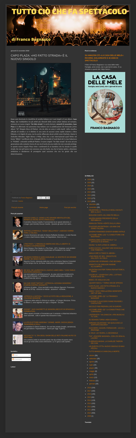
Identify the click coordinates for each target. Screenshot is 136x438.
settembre (93, 359)
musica (20, 201)
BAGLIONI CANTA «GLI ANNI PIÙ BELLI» (104, 215)
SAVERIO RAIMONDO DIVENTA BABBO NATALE (107, 232)
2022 (89, 192)
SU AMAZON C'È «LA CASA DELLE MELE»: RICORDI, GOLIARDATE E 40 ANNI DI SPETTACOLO (104, 58)
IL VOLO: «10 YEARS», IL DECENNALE (103, 333)
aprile (91, 374)
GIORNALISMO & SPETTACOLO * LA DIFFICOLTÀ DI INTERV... (102, 241)
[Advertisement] (105, 154)
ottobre (92, 355)
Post (15, 355)
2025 (89, 183)
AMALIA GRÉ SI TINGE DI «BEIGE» (102, 253)
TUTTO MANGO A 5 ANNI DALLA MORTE (104, 351)
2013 (89, 403)
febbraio (92, 381)
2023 (89, 189)
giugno (92, 368)
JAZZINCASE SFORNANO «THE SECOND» (105, 261)
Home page (44, 207)
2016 (89, 394)
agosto (92, 362)
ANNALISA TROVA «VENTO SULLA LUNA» (105, 223)
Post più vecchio (70, 207)
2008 (89, 416)
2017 (89, 391)
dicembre (92, 204)
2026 (89, 179)
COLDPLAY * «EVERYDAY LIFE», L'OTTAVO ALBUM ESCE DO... (105, 276)
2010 (89, 413)
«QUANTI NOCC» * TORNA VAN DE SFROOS (106, 283)
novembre (93, 207)
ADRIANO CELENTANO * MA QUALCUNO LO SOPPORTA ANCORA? (106, 324)
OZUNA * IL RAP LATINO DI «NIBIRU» (103, 245)
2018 (89, 388)
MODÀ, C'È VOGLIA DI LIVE (99, 280)
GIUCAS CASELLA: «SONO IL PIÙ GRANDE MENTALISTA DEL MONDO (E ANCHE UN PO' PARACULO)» (47, 219)
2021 (89, 195)
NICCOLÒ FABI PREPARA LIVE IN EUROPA (105, 306)
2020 (89, 198)
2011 (89, 410)
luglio (91, 365)
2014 (89, 400)
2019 (89, 201)
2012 (89, 407)
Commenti (17, 359)
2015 (89, 397)
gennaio (92, 384)
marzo (91, 377)
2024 (89, 186)
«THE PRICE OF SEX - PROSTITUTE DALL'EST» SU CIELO (102, 257)
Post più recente (17, 207)
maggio (92, 371)
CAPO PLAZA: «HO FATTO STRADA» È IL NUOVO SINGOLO (104, 287)
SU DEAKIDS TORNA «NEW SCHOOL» (103, 320)
